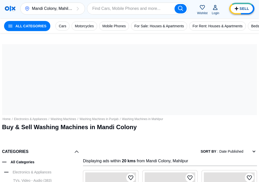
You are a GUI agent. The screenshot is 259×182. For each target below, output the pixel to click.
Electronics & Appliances (30, 119)
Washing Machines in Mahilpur (142, 119)
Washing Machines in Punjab (98, 119)
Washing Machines (63, 119)
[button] (78, 9)
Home (7, 119)
